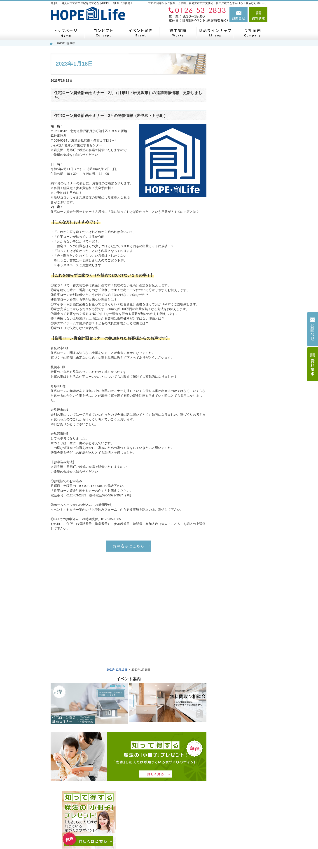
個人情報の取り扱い (234, 595)
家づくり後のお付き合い (237, 442)
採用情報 (226, 480)
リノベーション (231, 411)
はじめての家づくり (234, 490)
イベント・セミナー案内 (237, 221)
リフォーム (228, 200)
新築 (223, 191)
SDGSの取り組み (232, 432)
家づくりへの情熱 (233, 471)
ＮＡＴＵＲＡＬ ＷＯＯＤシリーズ (243, 317)
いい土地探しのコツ (234, 501)
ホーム (225, 156)
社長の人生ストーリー (236, 462)
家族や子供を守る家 (234, 553)
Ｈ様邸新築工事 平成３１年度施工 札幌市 (243, 367)
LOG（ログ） (230, 306)
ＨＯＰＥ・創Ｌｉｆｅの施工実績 (242, 179)
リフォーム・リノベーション (241, 392)
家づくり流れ (229, 167)
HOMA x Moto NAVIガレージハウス (242, 341)
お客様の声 (228, 210)
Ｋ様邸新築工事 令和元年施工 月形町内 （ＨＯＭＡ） (243, 380)
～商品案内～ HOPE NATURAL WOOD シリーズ (242, 276)
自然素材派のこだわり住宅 (239, 543)
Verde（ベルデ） (232, 287)
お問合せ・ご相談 (233, 242)
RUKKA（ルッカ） (233, 297)
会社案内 (226, 452)
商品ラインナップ (233, 252)
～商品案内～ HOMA (235, 329)
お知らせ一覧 (229, 231)
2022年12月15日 (117, 669)
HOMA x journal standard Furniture (238, 354)
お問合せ (238, 14)
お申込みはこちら (129, 546)
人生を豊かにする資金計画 (239, 511)
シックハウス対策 (233, 564)
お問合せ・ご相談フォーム (240, 803)
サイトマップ (229, 606)
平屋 (223, 263)
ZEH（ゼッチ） (231, 421)
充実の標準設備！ (233, 532)
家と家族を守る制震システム (241, 574)
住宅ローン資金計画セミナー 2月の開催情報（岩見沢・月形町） (111, 116)
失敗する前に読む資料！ (237, 585)
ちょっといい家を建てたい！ (241, 522)
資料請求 (258, 14)
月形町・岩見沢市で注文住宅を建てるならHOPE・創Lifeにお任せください (197, 838)
